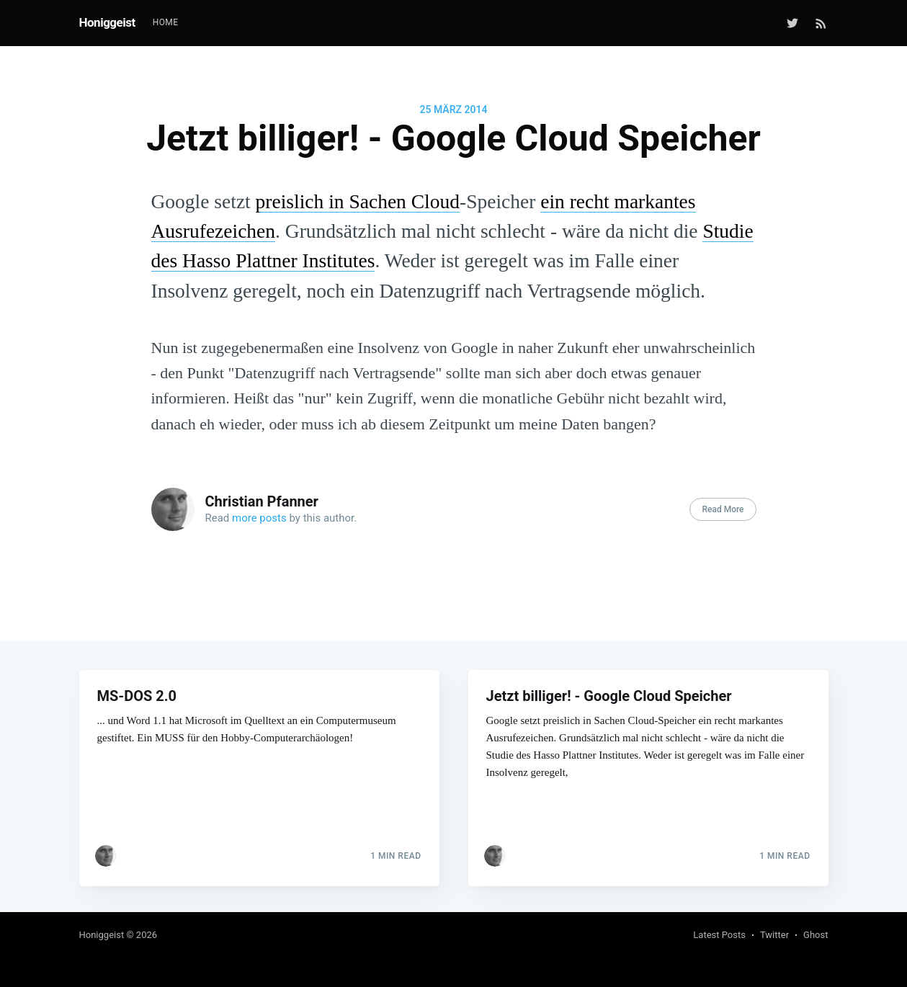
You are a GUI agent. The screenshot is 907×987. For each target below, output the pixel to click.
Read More (722, 509)
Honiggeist (107, 22)
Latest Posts (719, 934)
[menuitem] (165, 23)
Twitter (774, 934)
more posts (259, 518)
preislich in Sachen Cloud (358, 201)
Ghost (815, 934)
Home (166, 22)
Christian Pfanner (261, 501)
